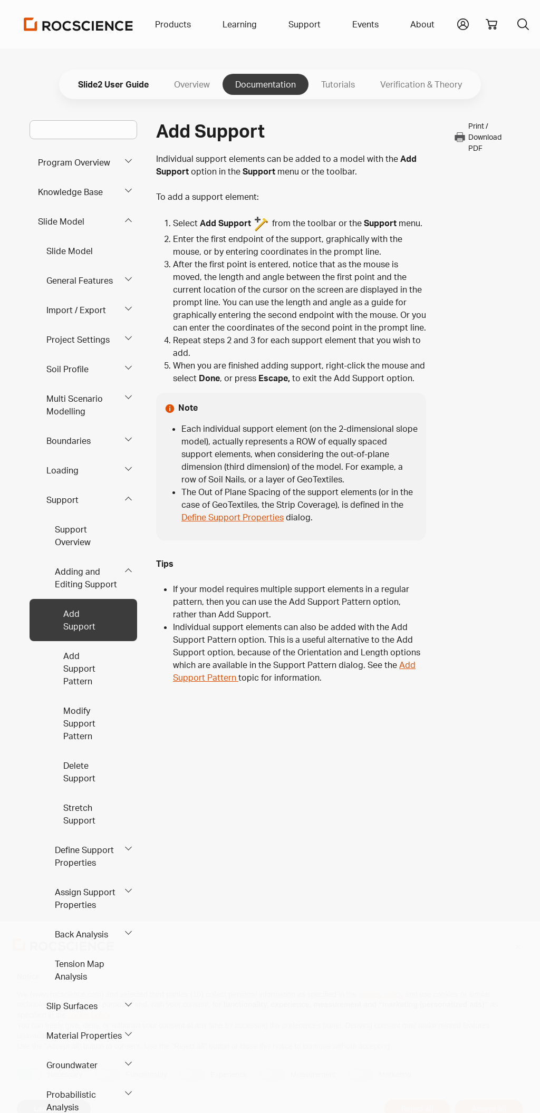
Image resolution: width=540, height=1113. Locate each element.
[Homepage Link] (78, 24)
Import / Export (76, 310)
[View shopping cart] (491, 24)
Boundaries (68, 440)
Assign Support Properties (85, 898)
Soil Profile (67, 369)
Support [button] (304, 24)
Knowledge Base (70, 192)
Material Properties (84, 1035)
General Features (79, 280)
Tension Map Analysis (79, 970)
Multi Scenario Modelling (74, 405)
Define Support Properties (84, 856)
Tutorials (338, 84)
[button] (463, 23)
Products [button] (173, 24)
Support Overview (73, 535)
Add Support (79, 620)
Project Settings (78, 339)
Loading (62, 470)
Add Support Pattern (79, 668)
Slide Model (61, 221)
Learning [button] (240, 24)
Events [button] (365, 24)
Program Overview (74, 162)
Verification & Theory (421, 84)
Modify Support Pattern (79, 723)
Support (62, 500)
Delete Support (79, 771)
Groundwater (72, 1065)
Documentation (265, 84)
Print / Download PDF (478, 136)
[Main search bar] (83, 129)
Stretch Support (79, 814)
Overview (192, 84)
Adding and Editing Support (86, 577)
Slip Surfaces (72, 1006)
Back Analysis (81, 934)
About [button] (422, 24)
